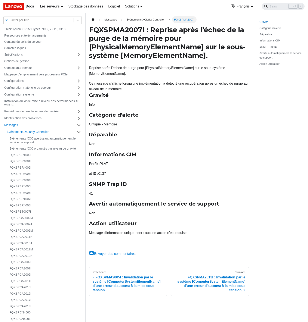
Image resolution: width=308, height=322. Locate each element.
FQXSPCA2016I (20, 293)
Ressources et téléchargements (25, 35)
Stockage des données (85, 6)
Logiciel (114, 6)
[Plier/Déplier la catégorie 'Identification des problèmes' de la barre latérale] (78, 118)
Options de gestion (16, 61)
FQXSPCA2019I (20, 306)
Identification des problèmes (22, 118)
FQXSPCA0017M (21, 249)
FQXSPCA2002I (20, 262)
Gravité (263, 22)
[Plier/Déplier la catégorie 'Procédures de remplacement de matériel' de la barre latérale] (78, 111)
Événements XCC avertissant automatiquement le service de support (42, 140)
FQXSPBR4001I (20, 161)
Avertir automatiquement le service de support (280, 55)
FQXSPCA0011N (21, 236)
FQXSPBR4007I (20, 199)
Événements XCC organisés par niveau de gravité (42, 148)
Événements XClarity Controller (28, 132)
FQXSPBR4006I (20, 192)
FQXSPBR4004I (20, 180)
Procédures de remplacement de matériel (31, 111)
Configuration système (19, 94)
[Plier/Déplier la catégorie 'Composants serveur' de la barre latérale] (78, 68)
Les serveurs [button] (50, 6)
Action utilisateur (269, 63)
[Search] (283, 6)
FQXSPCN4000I (20, 312)
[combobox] (10, 20)
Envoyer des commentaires (112, 254)
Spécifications (13, 54)
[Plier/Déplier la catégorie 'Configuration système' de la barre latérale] (78, 94)
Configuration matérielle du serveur (27, 87)
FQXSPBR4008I (20, 205)
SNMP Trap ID (268, 46)
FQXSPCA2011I (20, 281)
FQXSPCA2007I (20, 268)
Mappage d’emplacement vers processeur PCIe (36, 74)
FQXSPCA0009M (21, 230)
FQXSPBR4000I (20, 155)
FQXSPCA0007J (20, 224)
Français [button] (240, 6)
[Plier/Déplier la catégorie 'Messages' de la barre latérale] (78, 125)
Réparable (265, 34)
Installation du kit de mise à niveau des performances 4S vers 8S (41, 103)
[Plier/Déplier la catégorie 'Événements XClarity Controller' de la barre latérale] (78, 132)
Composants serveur (18, 67)
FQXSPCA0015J (20, 243)
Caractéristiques (15, 48)
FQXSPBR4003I (20, 173)
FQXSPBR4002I (20, 167)
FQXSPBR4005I (20, 186)
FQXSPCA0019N (21, 255)
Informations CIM (269, 40)
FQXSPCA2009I (20, 274)
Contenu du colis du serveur (22, 41)
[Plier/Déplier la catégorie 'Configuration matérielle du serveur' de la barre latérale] (78, 87)
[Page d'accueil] (93, 19)
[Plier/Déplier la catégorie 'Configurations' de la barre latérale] (78, 81)
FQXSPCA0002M (21, 218)
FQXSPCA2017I (20, 299)
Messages (11, 125)
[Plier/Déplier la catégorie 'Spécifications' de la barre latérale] (78, 54)
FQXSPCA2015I (20, 287)
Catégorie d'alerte (270, 28)
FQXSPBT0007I (20, 211)
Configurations (14, 80)
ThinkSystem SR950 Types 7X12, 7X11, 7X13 (34, 29)
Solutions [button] (132, 6)
